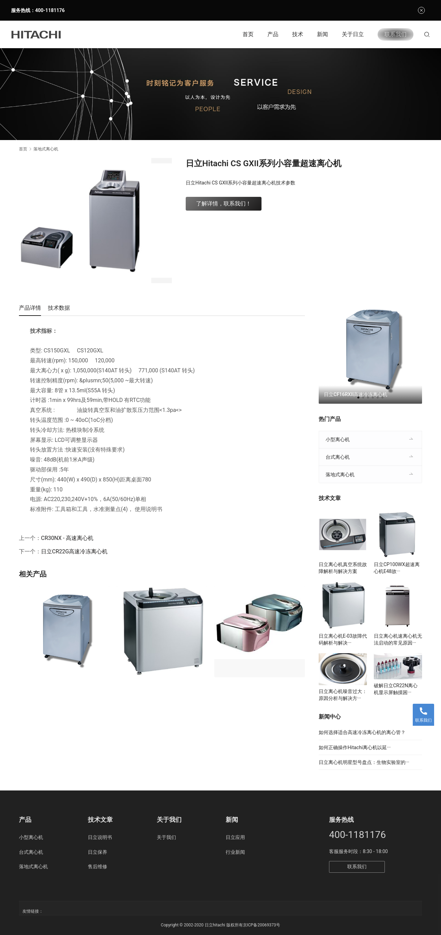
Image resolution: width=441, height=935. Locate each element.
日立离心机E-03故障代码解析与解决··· (343, 639)
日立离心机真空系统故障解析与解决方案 (343, 568)
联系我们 (395, 34)
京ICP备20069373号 (261, 925)
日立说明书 (100, 837)
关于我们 (166, 837)
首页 (248, 34)
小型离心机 (338, 439)
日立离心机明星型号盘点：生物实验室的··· (364, 762)
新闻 (322, 34)
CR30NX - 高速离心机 (67, 538)
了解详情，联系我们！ (223, 203)
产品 (272, 34)
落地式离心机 (340, 474)
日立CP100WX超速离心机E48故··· (397, 568)
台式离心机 (338, 457)
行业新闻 (235, 852)
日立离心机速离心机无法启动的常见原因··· (398, 639)
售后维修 (97, 866)
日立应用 (235, 837)
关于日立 (353, 34)
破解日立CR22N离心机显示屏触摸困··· (396, 689)
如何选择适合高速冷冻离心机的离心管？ (362, 732)
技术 (297, 34)
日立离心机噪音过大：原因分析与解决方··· (343, 695)
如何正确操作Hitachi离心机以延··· (355, 747)
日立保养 (97, 852)
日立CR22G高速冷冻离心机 (74, 551)
